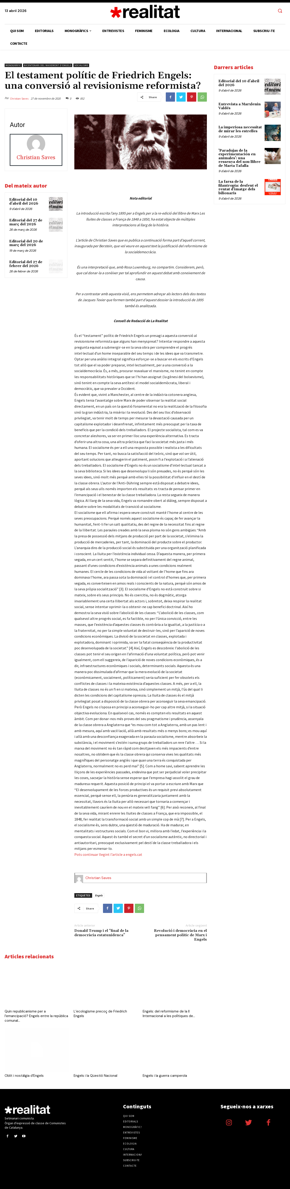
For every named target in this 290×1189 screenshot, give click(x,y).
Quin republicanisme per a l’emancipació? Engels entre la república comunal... (36, 1016)
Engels (99, 895)
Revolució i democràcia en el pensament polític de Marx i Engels (180, 935)
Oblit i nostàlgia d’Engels (24, 1075)
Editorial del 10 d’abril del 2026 (23, 201)
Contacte (130, 1165)
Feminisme (130, 1138)
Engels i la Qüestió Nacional (95, 1075)
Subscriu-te (131, 1160)
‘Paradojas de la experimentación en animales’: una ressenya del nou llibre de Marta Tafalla (239, 158)
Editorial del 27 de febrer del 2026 (25, 264)
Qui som (128, 1116)
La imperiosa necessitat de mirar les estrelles (240, 129)
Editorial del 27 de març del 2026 (25, 222)
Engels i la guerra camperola (165, 1075)
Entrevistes (131, 1132)
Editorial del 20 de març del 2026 (26, 243)
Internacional (133, 1154)
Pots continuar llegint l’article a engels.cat (108, 854)
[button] (279, 11)
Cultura (128, 1149)
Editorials (130, 1121)
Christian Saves (19, 98)
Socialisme (81, 65)
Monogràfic (13, 65)
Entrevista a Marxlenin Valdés (239, 106)
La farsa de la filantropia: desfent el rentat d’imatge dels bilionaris (238, 187)
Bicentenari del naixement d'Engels (47, 65)
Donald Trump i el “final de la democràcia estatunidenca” (101, 932)
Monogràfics (132, 1127)
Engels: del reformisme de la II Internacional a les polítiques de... (169, 1013)
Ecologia (130, 1143)
